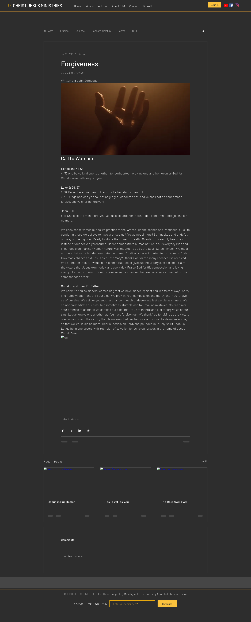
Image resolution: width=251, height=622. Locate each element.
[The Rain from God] (182, 482)
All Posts (48, 30)
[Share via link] (88, 430)
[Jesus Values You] (125, 482)
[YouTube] (226, 5)
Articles (64, 30)
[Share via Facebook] (62, 430)
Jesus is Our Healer (61, 502)
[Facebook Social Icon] (231, 5)
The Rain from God (174, 502)
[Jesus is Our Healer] (69, 482)
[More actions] (188, 54)
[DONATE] (214, 4)
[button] (203, 30)
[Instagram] (237, 5)
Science (80, 30)
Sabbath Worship (101, 30)
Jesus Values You (117, 502)
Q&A (134, 30)
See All (204, 461)
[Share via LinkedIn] (79, 430)
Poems (121, 30)
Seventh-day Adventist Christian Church (165, 594)
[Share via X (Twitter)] (71, 430)
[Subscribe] (167, 603)
